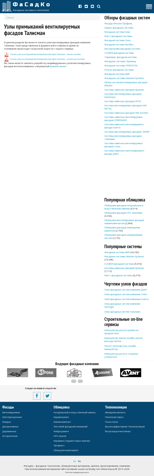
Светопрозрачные (12, 417)
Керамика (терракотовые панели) (72, 440)
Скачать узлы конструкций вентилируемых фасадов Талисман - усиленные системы (47, 59)
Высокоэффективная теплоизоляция (125, 426)
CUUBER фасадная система (119, 52)
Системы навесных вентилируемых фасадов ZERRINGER (123, 118)
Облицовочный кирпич (66, 450)
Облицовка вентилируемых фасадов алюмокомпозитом (124, 222)
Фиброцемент (61, 431)
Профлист (59, 445)
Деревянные (9, 431)
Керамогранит (61, 417)
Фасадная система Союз (117, 40)
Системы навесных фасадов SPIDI (122, 101)
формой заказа (58, 66)
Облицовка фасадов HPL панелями (123, 212)
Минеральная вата (115, 412)
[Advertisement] (52, 93)
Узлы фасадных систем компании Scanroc (126, 299)
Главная (10, 17)
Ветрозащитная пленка (118, 431)
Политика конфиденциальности (77, 472)
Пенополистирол (114, 417)
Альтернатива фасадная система (122, 48)
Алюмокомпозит (62, 421)
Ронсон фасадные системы (119, 69)
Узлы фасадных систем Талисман (122, 311)
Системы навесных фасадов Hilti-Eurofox (126, 112)
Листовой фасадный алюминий (70, 426)
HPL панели (60, 435)
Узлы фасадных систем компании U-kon (125, 294)
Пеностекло (111, 421)
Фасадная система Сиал (117, 31)
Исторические (10, 435)
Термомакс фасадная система (120, 57)
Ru (79, 461)
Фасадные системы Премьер (120, 61)
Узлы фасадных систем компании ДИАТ (125, 289)
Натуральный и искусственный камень (75, 412)
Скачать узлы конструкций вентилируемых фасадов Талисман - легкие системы (45, 54)
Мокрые (6, 421)
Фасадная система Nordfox (119, 44)
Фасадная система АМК (117, 73)
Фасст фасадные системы (118, 36)
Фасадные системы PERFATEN (120, 65)
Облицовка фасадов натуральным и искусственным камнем (123, 207)
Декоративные (10, 426)
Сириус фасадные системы (118, 27)
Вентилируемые (11, 412)
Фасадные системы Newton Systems (124, 78)
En (74, 461)
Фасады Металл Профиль (118, 23)
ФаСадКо (32, 4)
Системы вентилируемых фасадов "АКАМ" (127, 131)
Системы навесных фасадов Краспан (124, 89)
